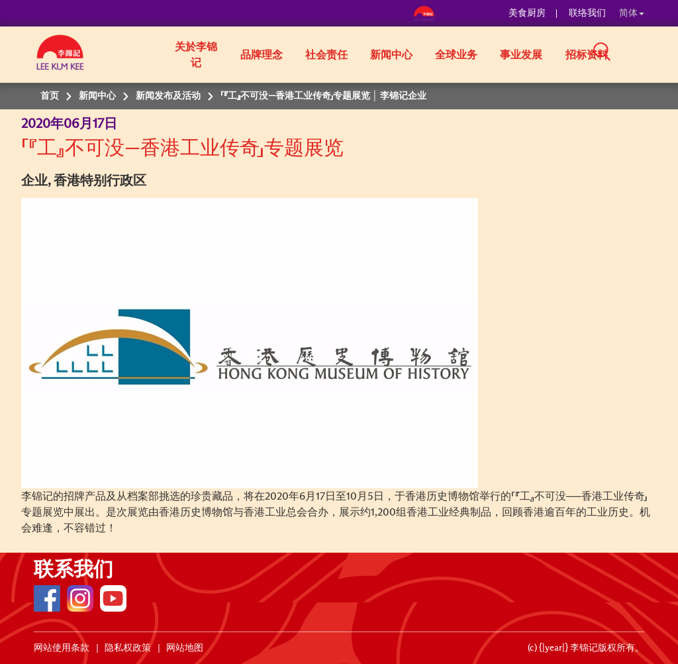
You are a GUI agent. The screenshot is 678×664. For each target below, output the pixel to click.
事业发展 (521, 55)
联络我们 (587, 13)
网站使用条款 (61, 648)
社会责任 (326, 55)
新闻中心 (391, 55)
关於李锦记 (196, 55)
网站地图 (184, 648)
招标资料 (586, 55)
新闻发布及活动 (168, 96)
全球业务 (456, 55)
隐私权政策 (128, 648)
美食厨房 (527, 13)
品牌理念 (261, 55)
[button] (648, 53)
